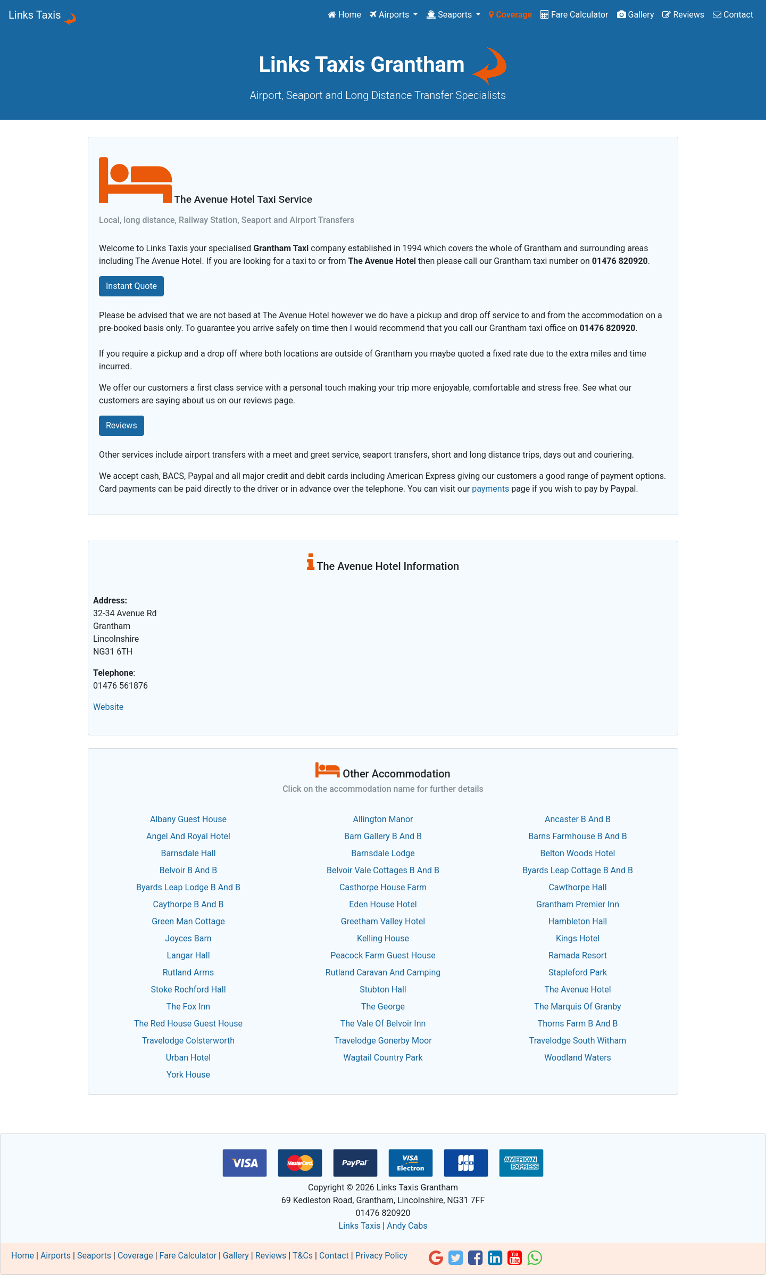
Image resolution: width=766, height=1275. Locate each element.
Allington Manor (383, 819)
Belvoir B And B (189, 870)
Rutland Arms (188, 972)
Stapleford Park (577, 972)
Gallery (635, 15)
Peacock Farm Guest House (383, 955)
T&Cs (303, 1256)
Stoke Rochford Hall (188, 989)
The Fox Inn (188, 1006)
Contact (733, 15)
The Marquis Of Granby (577, 1006)
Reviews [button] (121, 425)
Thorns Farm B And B (578, 1024)
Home (346, 14)
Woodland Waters (577, 1058)
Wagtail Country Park (382, 1058)
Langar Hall (188, 955)
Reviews (683, 15)
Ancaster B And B (578, 819)
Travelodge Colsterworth (188, 1041)
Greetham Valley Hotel (383, 921)
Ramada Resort (577, 955)
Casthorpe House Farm (383, 887)
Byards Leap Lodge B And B (188, 887)
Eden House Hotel (383, 904)
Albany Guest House (188, 819)
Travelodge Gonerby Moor (382, 1041)
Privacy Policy (381, 1256)
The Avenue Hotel (577, 989)
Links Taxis (35, 15)
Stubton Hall (383, 989)
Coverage (510, 15)
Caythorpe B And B (188, 904)
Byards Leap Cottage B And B (577, 870)
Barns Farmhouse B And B (577, 836)
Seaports (450, 15)
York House (188, 1075)
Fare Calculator (574, 15)
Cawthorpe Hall (577, 887)
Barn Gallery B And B (383, 836)
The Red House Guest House (188, 1024)
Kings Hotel (578, 938)
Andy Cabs (407, 1226)
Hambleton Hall (577, 921)
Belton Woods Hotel (577, 853)
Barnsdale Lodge (383, 853)
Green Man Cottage (188, 921)
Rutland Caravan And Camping (383, 972)
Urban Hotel (188, 1058)
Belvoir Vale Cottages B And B (383, 870)
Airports (390, 15)
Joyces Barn (188, 938)
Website (108, 707)
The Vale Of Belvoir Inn (383, 1024)
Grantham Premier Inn (577, 904)
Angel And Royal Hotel (188, 836)
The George (383, 1006)
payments (490, 489)
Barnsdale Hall (188, 853)
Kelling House (383, 938)
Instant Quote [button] (131, 286)
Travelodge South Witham (578, 1041)
